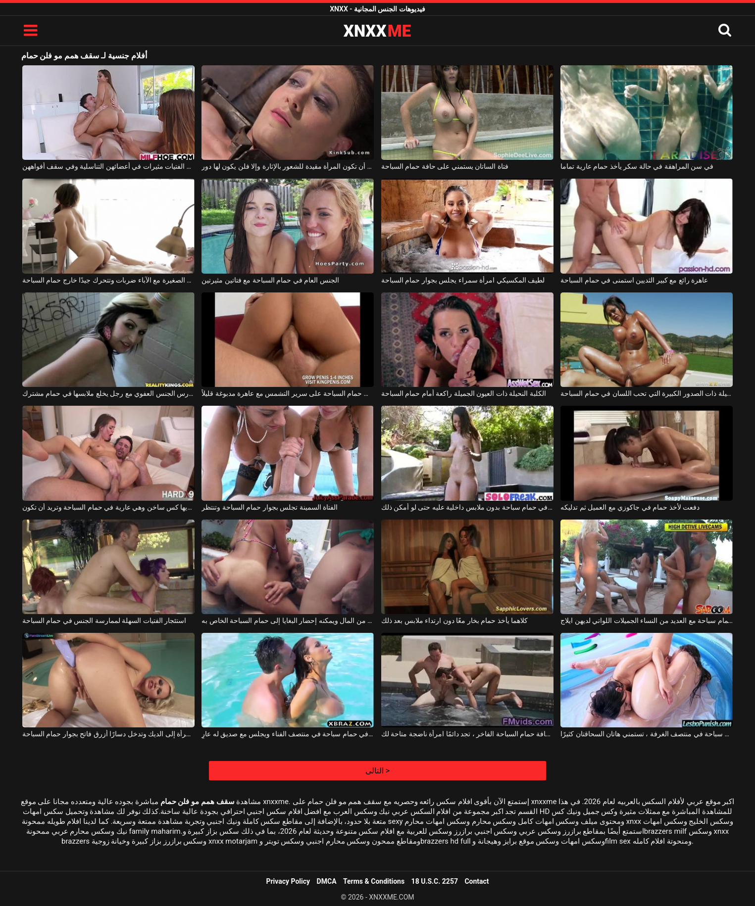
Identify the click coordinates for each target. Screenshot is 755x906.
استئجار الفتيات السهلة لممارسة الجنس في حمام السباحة (104, 620)
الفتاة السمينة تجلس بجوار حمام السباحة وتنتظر (269, 507)
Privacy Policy (288, 881)
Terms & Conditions (373, 881)
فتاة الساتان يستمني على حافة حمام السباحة (444, 166)
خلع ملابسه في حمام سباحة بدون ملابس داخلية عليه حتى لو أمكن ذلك (467, 507)
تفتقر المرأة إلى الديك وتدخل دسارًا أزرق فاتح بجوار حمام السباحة (108, 734)
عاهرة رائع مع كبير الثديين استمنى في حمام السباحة (634, 280)
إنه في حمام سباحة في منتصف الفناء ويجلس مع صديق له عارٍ (287, 734)
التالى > (377, 770)
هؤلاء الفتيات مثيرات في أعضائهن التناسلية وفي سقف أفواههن (108, 166)
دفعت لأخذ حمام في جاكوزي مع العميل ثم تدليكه (630, 507)
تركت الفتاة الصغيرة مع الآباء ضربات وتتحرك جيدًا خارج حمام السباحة (108, 280)
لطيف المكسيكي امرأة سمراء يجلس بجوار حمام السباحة (463, 280)
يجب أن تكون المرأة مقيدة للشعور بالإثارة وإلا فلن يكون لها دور (287, 166)
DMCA (327, 881)
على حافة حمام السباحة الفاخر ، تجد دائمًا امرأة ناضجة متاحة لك (467, 734)
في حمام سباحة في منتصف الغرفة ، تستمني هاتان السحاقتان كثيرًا (646, 734)
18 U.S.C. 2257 (434, 881)
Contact (476, 881)
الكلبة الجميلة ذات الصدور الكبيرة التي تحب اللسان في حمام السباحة (646, 393)
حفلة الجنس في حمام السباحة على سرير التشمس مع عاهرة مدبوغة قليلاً (287, 393)
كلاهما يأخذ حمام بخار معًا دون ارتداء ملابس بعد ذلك (454, 620)
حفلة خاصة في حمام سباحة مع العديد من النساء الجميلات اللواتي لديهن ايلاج (646, 620)
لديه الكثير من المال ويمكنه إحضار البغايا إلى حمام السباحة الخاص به (287, 620)
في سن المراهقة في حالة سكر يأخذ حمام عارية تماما (636, 166)
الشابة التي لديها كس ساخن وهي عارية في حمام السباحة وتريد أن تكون (108, 507)
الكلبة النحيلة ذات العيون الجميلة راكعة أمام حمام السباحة (463, 393)
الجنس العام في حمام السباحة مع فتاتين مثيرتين (270, 280)
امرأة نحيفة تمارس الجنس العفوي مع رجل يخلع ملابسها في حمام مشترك (108, 393)
